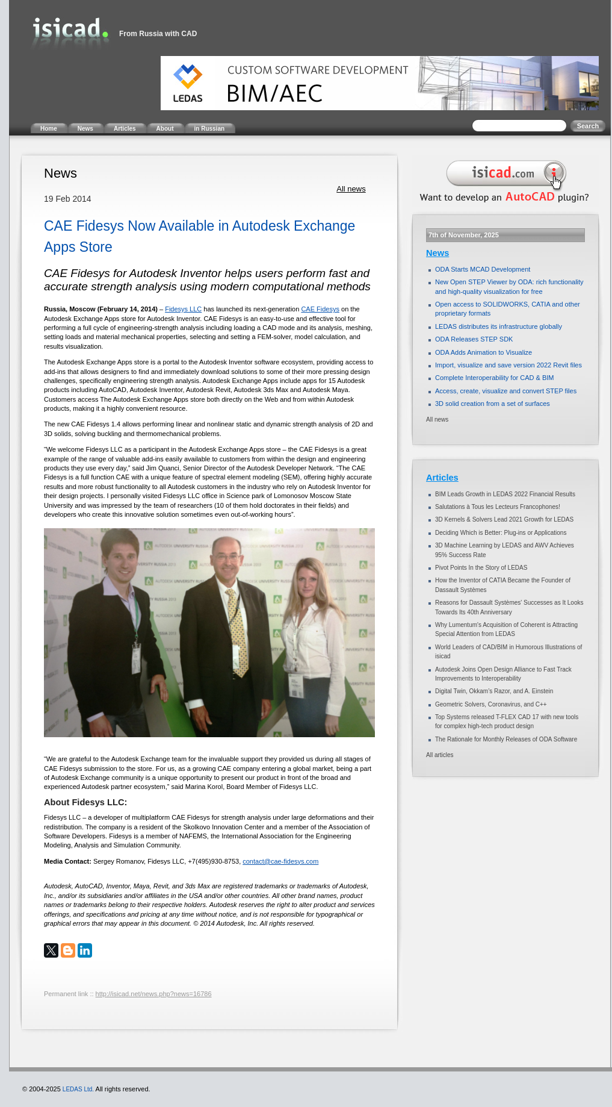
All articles (440, 755)
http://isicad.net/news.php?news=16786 (154, 993)
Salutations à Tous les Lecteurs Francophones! (497, 507)
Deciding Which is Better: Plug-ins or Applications (500, 532)
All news (350, 188)
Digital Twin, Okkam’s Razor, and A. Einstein (494, 691)
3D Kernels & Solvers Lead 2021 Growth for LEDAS (504, 519)
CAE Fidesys (320, 309)
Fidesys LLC (183, 309)
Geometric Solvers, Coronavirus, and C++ (491, 704)
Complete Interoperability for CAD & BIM (494, 377)
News (437, 253)
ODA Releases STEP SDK (474, 339)
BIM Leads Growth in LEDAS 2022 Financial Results (505, 494)
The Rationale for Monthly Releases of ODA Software (506, 739)
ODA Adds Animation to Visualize (483, 352)
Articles (442, 477)
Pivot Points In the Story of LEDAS (481, 567)
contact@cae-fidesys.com (280, 861)
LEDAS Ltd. (78, 1089)
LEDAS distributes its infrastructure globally (498, 326)
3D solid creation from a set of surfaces (492, 403)
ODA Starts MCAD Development (482, 269)
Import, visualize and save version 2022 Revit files (508, 365)
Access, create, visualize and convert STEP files (505, 390)
